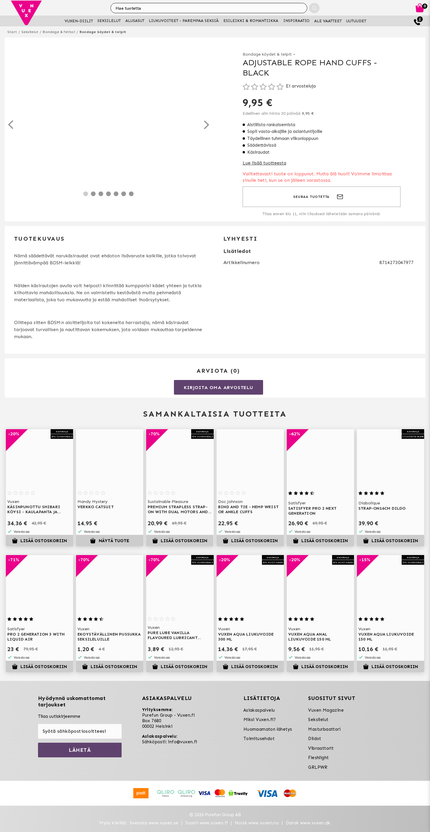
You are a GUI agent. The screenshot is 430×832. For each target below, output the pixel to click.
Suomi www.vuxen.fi (206, 823)
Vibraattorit (321, 748)
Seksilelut (29, 32)
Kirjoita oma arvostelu (218, 387)
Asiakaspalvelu (259, 710)
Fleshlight (318, 757)
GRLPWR (317, 767)
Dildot (314, 738)
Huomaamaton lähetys (268, 729)
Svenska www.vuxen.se (154, 823)
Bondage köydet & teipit (103, 32)
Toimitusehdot (259, 738)
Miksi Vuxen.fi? (260, 719)
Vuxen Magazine (326, 710)
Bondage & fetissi (59, 32)
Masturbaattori (324, 729)
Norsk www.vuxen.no (257, 823)
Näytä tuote (109, 540)
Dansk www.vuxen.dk (308, 823)
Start (12, 32)
